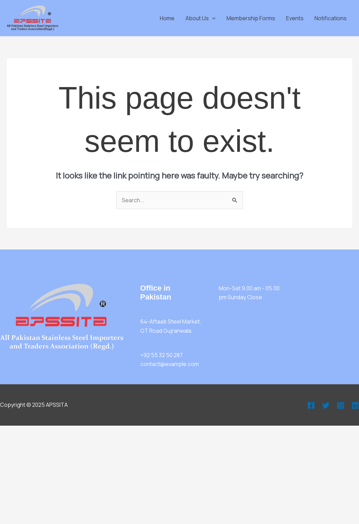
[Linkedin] (355, 405)
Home (167, 18)
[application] (212, 18)
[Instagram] (340, 405)
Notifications (331, 18)
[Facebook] (311, 405)
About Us (200, 18)
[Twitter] (326, 405)
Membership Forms (251, 18)
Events (295, 18)
